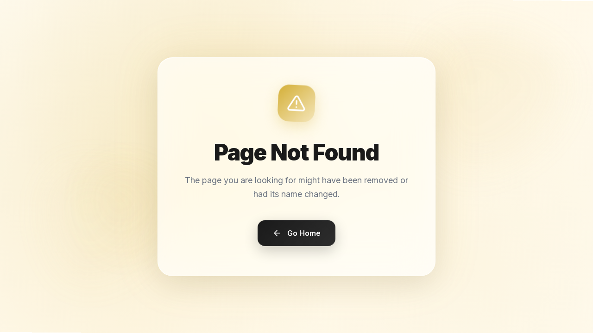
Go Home (296, 232)
